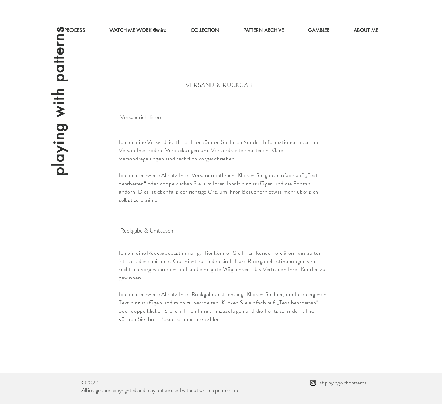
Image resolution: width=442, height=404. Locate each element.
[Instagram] (313, 383)
